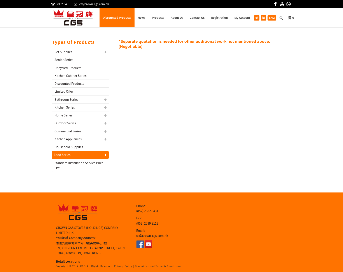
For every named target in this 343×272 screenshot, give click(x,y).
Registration (219, 18)
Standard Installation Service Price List (78, 165)
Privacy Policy (123, 266)
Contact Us (197, 18)
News (141, 18)
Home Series (63, 115)
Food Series (62, 154)
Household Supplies (68, 147)
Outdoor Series (65, 123)
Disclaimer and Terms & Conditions (158, 266)
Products (158, 18)
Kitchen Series (64, 107)
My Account (242, 18)
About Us (177, 18)
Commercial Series (67, 131)
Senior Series (63, 59)
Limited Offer (63, 91)
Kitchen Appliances (68, 139)
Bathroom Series (66, 99)
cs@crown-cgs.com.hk (94, 4)
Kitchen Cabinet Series (70, 75)
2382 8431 (63, 4)
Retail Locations (68, 261)
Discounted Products (117, 18)
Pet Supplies (63, 52)
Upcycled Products (67, 68)
